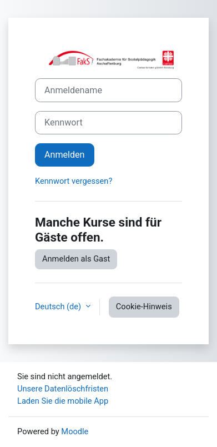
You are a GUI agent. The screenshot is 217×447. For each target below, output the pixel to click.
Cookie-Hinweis (144, 307)
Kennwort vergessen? (73, 181)
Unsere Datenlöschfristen (62, 389)
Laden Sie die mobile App (62, 401)
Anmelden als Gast (76, 259)
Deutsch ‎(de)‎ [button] (59, 307)
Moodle (74, 431)
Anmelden (64, 154)
